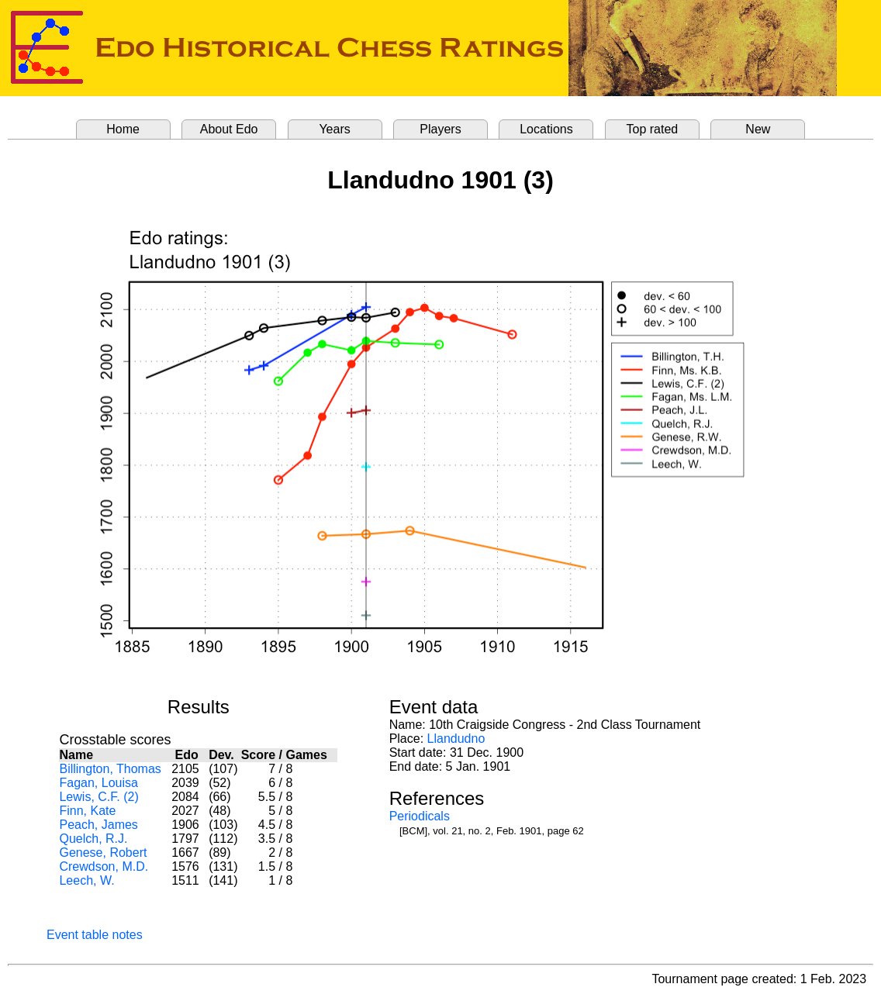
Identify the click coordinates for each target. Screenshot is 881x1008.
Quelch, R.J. (93, 838)
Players (440, 129)
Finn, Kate (87, 810)
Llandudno (456, 738)
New (757, 129)
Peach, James (98, 824)
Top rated (653, 129)
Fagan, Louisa (98, 782)
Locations (546, 129)
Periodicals (419, 816)
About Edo (229, 129)
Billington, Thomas (110, 768)
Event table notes (95, 934)
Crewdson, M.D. (103, 866)
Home (123, 129)
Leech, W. (86, 880)
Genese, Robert (103, 852)
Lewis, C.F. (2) (98, 796)
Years (334, 129)
